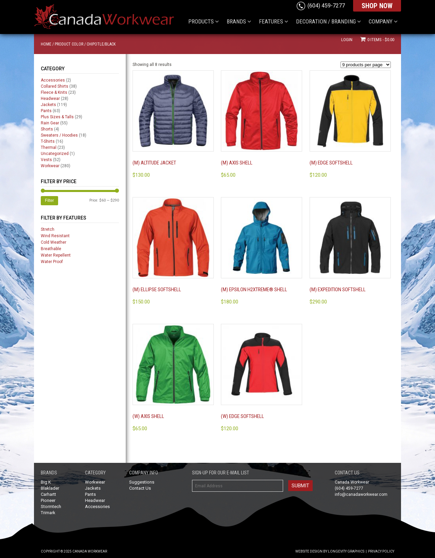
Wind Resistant (55, 235)
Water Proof (52, 261)
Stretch (47, 229)
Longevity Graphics (346, 551)
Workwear (50, 165)
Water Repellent (56, 255)
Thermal (48, 147)
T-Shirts (48, 141)
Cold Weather (53, 242)
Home (46, 44)
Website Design (309, 551)
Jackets (48, 104)
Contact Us (140, 488)
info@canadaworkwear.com (361, 494)
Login (346, 39)
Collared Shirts (54, 86)
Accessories (53, 80)
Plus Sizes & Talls (57, 117)
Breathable (51, 248)
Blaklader (50, 488)
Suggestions (141, 482)
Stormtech (51, 506)
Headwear (50, 98)
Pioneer (48, 500)
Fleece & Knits (54, 92)
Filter (49, 200)
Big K (46, 482)
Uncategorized (55, 153)
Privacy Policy (381, 551)
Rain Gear (50, 123)
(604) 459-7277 (326, 5)
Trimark (48, 512)
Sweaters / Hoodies (59, 135)
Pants (46, 110)
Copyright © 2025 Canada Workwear (74, 551)
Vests (46, 159)
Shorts (47, 129)
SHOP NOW (377, 6)
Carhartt (48, 494)
